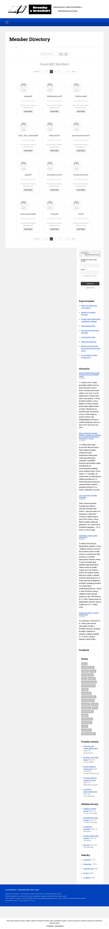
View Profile (28, 111)
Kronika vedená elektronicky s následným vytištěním (90, 321)
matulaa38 (28, 96)
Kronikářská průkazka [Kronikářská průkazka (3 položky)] (89, 702)
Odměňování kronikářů (88, 845)
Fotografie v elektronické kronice (91, 805)
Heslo (83, 269)
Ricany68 (54, 214)
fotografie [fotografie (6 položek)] (85, 675)
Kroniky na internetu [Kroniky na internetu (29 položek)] (88, 691)
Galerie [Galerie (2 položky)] (94, 675)
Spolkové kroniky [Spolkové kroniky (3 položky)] (87, 733)
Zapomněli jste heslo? (92, 255)
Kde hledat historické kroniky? (90, 834)
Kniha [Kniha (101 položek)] (84, 683)
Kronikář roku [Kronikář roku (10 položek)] (86, 698)
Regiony (86, 890)
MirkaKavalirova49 (54, 96)
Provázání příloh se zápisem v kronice (90, 794)
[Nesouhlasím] (106, 923)
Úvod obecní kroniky (88, 339)
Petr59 (81, 214)
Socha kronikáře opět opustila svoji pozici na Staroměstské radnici (87, 377)
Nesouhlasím (59, 926)
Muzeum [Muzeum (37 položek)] (85, 714)
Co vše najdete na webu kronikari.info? (90, 358)
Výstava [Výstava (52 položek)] (85, 741)
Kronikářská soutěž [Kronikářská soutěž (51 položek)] (88, 706)
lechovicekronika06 (28, 214)
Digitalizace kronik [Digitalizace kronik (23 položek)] (88, 672)
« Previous (36, 71)
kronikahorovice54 (54, 175)
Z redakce (87, 895)
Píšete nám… (88, 881)
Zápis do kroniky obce (89, 344)
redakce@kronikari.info (26, 918)
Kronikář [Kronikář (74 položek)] (85, 695)
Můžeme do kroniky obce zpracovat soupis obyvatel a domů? (91, 350)
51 (68, 71)
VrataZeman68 (81, 96)
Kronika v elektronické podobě (91, 854)
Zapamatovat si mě (88, 276)
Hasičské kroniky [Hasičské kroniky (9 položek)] (87, 679)
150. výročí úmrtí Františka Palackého (89, 500)
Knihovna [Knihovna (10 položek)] (92, 683)
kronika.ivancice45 (81, 175)
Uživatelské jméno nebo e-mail (89, 260)
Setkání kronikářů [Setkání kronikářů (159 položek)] (88, 725)
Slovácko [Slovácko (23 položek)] (85, 729)
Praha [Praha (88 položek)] (84, 721)
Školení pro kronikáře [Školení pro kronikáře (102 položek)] (89, 748)
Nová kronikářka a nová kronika (90, 782)
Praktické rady (88, 886)
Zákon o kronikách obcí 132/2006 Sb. (90, 307)
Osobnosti (87, 877)
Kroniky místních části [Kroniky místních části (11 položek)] (89, 687)
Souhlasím (50, 926)
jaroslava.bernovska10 (81, 135)
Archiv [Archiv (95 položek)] (84, 668)
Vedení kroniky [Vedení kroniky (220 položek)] (87, 737)
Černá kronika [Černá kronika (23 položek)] (86, 744)
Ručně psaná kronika (89, 328)
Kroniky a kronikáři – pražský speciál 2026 (90, 618)
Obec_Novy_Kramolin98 (28, 135)
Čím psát (86, 862)
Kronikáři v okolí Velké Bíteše (89, 773)
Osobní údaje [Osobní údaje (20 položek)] (86, 718)
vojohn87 (28, 175)
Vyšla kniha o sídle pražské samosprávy (89, 540)
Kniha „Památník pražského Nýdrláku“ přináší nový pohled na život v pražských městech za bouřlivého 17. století (90, 439)
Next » (74, 71)
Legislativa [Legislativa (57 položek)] (85, 710)
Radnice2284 (54, 135)
